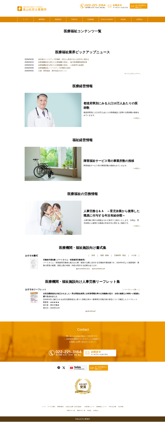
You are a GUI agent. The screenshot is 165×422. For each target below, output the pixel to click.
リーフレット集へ (130, 290)
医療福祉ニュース (115, 407)
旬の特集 (68, 411)
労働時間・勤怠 (119, 255)
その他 (133, 255)
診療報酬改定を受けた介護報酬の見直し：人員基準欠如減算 (62, 65)
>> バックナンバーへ (131, 74)
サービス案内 (55, 407)
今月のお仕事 (58, 411)
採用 (91, 255)
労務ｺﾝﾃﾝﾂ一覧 (78, 411)
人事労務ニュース (100, 407)
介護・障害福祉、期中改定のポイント (53, 71)
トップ (45, 407)
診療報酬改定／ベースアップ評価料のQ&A (55, 68)
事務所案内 (66, 407)
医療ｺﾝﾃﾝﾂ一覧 (91, 411)
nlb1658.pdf (90, 311)
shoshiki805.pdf (99, 269)
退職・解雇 (103, 255)
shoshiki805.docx (82, 269)
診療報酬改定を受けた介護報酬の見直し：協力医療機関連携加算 (64, 62)
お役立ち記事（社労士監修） (82, 407)
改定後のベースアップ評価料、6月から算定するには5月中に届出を (65, 59)
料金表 (101, 411)
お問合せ (108, 411)
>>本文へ (136, 118)
